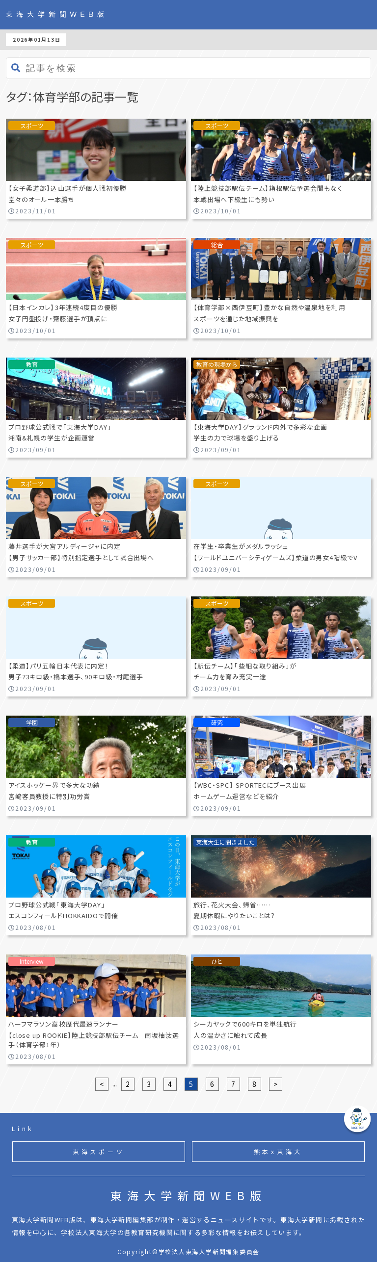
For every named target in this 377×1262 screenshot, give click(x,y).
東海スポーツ (99, 1151)
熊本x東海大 (278, 1151)
